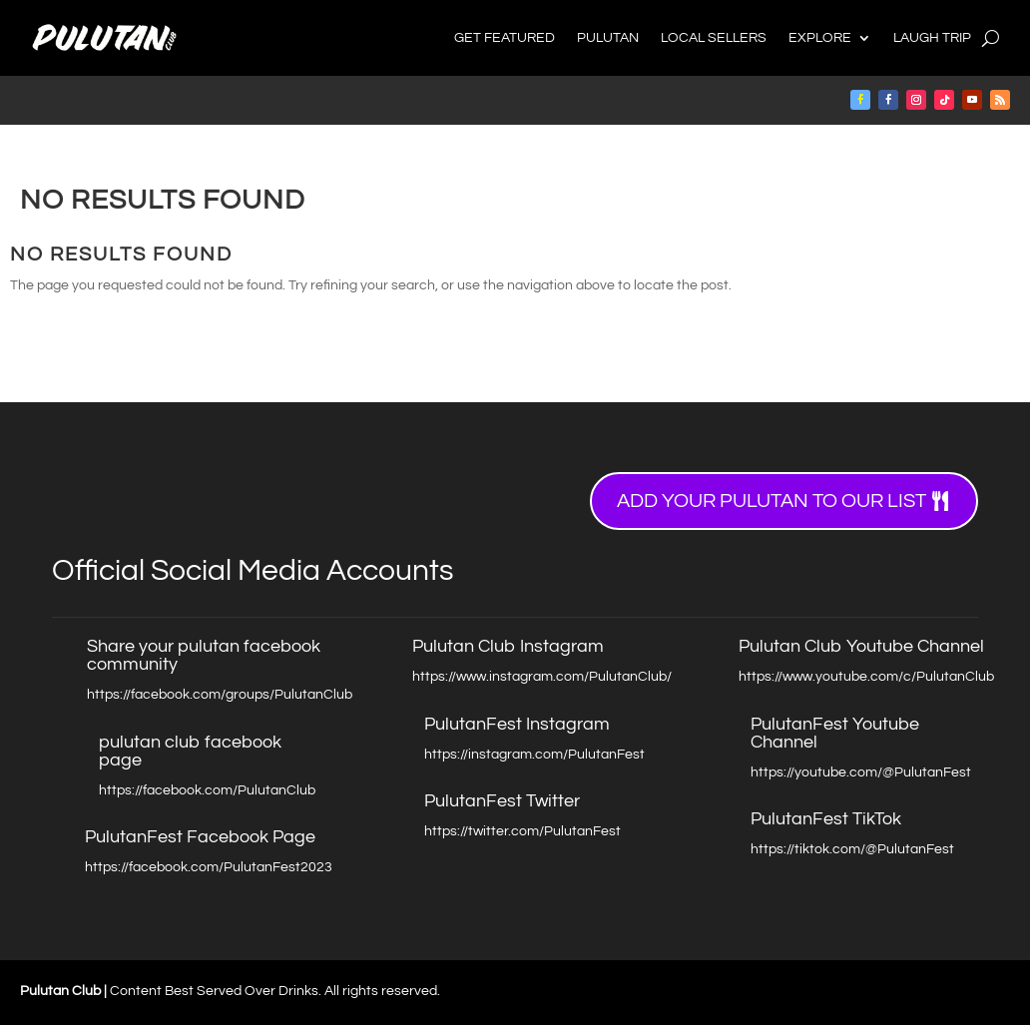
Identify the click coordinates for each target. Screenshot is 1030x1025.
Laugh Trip (932, 38)
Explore (819, 38)
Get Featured (504, 38)
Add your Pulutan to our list (771, 501)
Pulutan (608, 38)
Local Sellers (714, 38)
